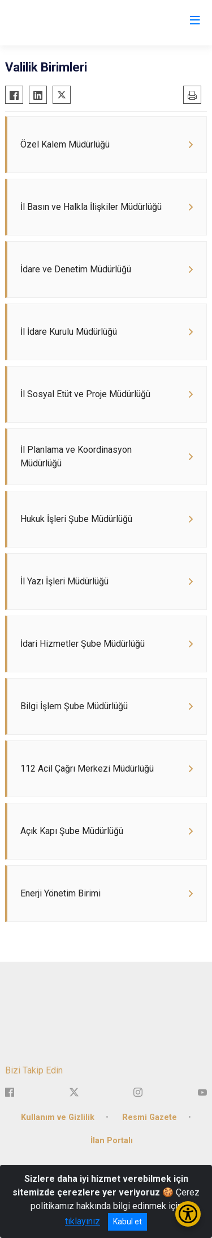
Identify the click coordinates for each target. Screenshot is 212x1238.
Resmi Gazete (149, 1117)
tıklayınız (82, 1221)
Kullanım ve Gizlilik (57, 1117)
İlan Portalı (111, 1141)
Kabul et (127, 1221)
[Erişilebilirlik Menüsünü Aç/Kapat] (188, 1214)
